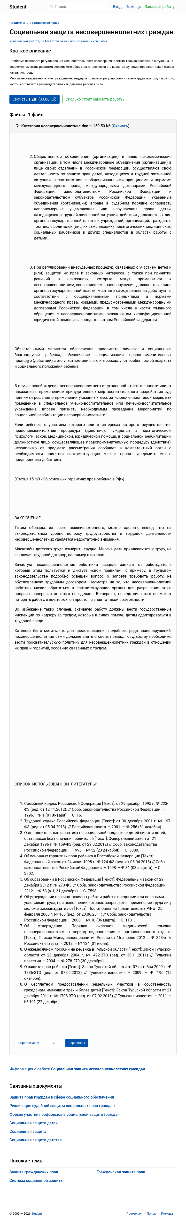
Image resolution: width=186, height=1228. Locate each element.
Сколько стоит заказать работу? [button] (95, 99)
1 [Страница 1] (46, 1043)
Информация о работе (77, 1069)
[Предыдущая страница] (28, 1043)
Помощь (133, 6)
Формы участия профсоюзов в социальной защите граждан (64, 1114)
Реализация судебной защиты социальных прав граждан (62, 1105)
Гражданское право (44, 23)
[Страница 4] (76, 1043)
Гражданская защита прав (121, 1172)
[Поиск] (77, 6)
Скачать (120, 126)
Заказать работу (160, 6)
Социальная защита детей (33, 1123)
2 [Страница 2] (54, 1043)
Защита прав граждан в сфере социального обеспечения (61, 1097)
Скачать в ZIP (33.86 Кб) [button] (34, 99)
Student (36, 1213)
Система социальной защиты (36, 1180)
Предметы (17, 23)
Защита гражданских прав (33, 1172)
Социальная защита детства (35, 1140)
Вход (117, 6)
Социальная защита (27, 1131)
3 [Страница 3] (61, 1043)
